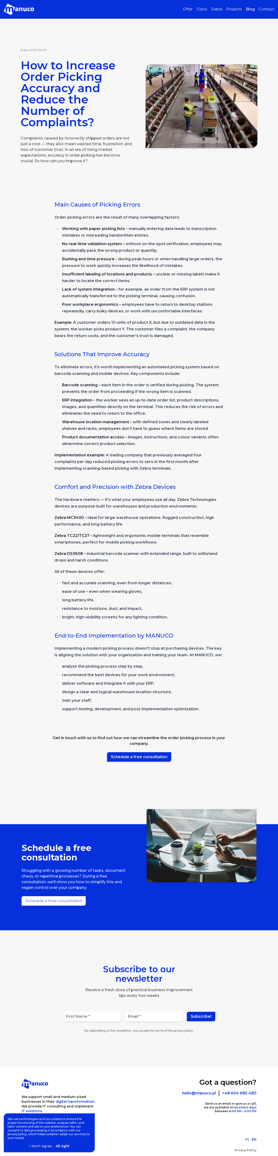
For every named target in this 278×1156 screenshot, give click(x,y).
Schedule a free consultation (139, 757)
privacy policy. (184, 1030)
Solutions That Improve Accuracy (101, 354)
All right (62, 1146)
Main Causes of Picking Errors (97, 204)
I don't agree (40, 1146)
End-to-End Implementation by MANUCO (113, 635)
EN (254, 1139)
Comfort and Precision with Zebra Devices (115, 486)
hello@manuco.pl (199, 1093)
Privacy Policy (245, 1150)
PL (247, 1139)
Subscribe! (201, 1016)
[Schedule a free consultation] (54, 901)
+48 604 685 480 (239, 1093)
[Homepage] (19, 9)
